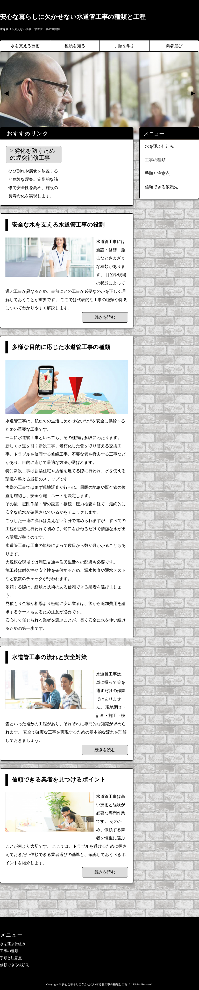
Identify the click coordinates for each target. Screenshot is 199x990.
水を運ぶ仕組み (159, 146)
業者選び (174, 46)
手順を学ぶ (124, 46)
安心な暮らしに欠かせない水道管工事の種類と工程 (73, 16)
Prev (7, 93)
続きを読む (105, 317)
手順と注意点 (157, 173)
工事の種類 (155, 160)
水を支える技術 (25, 46)
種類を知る (75, 46)
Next (192, 93)
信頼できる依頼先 (161, 187)
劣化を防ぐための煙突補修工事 (32, 154)
